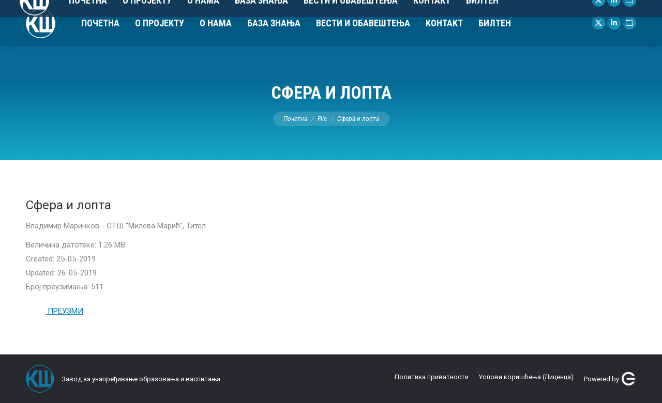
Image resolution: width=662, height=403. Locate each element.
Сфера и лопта (68, 205)
